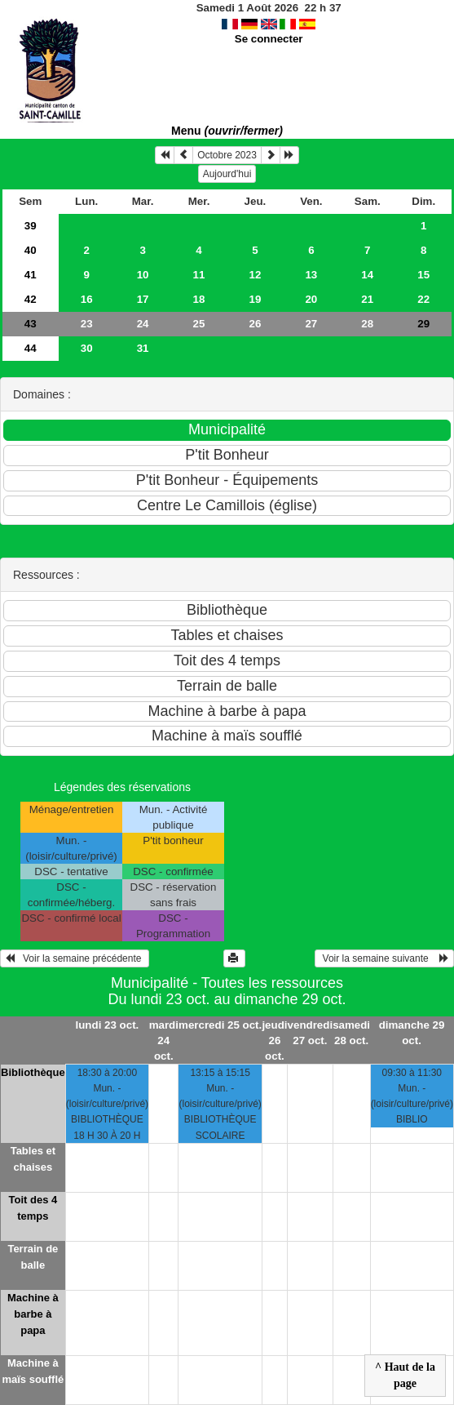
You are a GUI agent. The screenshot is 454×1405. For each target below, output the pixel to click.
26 (255, 324)
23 (87, 324)
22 (423, 299)
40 (30, 250)
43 (30, 324)
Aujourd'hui (227, 174)
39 (30, 226)
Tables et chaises (33, 1159)
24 (143, 324)
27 (311, 324)
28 (367, 324)
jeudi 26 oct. (274, 1040)
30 (87, 348)
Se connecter (269, 39)
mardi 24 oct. (164, 1040)
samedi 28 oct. (351, 1033)
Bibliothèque (33, 1072)
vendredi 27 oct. (310, 1033)
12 (255, 275)
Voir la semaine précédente (74, 958)
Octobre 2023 (227, 155)
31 (143, 348)
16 (87, 299)
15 (423, 275)
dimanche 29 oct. (412, 1033)
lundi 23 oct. (107, 1025)
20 (311, 299)
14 (367, 275)
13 (311, 275)
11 (199, 275)
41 (30, 275)
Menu (227, 130)
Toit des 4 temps (33, 1208)
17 (143, 299)
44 (30, 348)
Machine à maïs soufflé (33, 1371)
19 (255, 299)
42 (30, 299)
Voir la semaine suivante (384, 958)
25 (199, 324)
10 (143, 275)
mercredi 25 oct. (220, 1025)
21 (367, 299)
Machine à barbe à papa (33, 1314)
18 (199, 299)
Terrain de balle (32, 1257)
